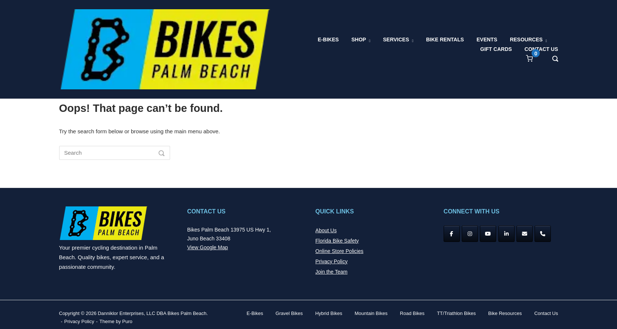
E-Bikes (255, 313)
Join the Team (331, 272)
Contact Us (546, 313)
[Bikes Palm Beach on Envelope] (524, 234)
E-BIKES (328, 39)
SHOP (358, 39)
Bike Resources (505, 313)
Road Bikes (412, 313)
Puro (127, 321)
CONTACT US (541, 49)
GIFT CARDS (496, 49)
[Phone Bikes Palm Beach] (543, 234)
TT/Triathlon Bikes (456, 313)
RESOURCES (526, 39)
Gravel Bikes (289, 313)
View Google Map (207, 247)
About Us (326, 230)
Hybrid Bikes (328, 313)
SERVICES (396, 39)
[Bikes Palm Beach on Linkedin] (506, 234)
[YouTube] (488, 234)
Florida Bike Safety (337, 241)
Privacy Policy (331, 261)
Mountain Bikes (371, 313)
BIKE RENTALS (445, 39)
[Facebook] (452, 234)
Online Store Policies (339, 251)
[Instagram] (470, 234)
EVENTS (487, 39)
